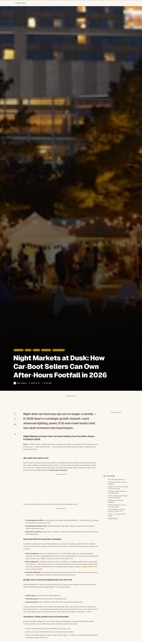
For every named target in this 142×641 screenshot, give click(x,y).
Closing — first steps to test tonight (116, 515)
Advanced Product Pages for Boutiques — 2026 (74, 612)
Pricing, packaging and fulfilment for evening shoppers (118, 497)
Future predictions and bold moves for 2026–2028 (116, 510)
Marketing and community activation (116, 501)
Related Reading (113, 518)
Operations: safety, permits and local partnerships (117, 492)
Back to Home (20, 3)
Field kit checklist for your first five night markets (117, 506)
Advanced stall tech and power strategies (117, 483)
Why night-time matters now (116, 479)
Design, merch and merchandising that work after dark (118, 487)
